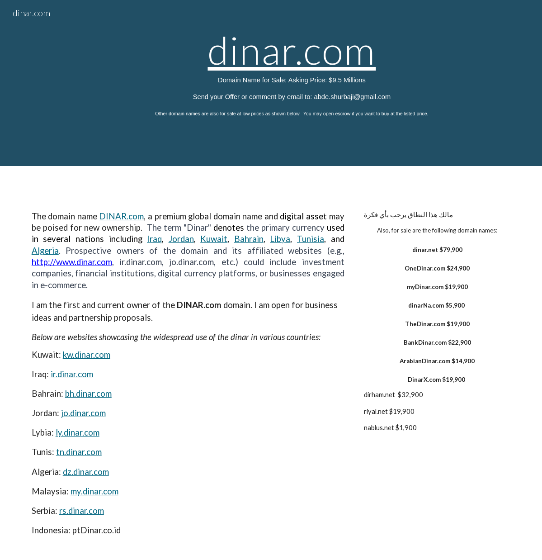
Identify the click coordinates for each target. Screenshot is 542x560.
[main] (292, 83)
